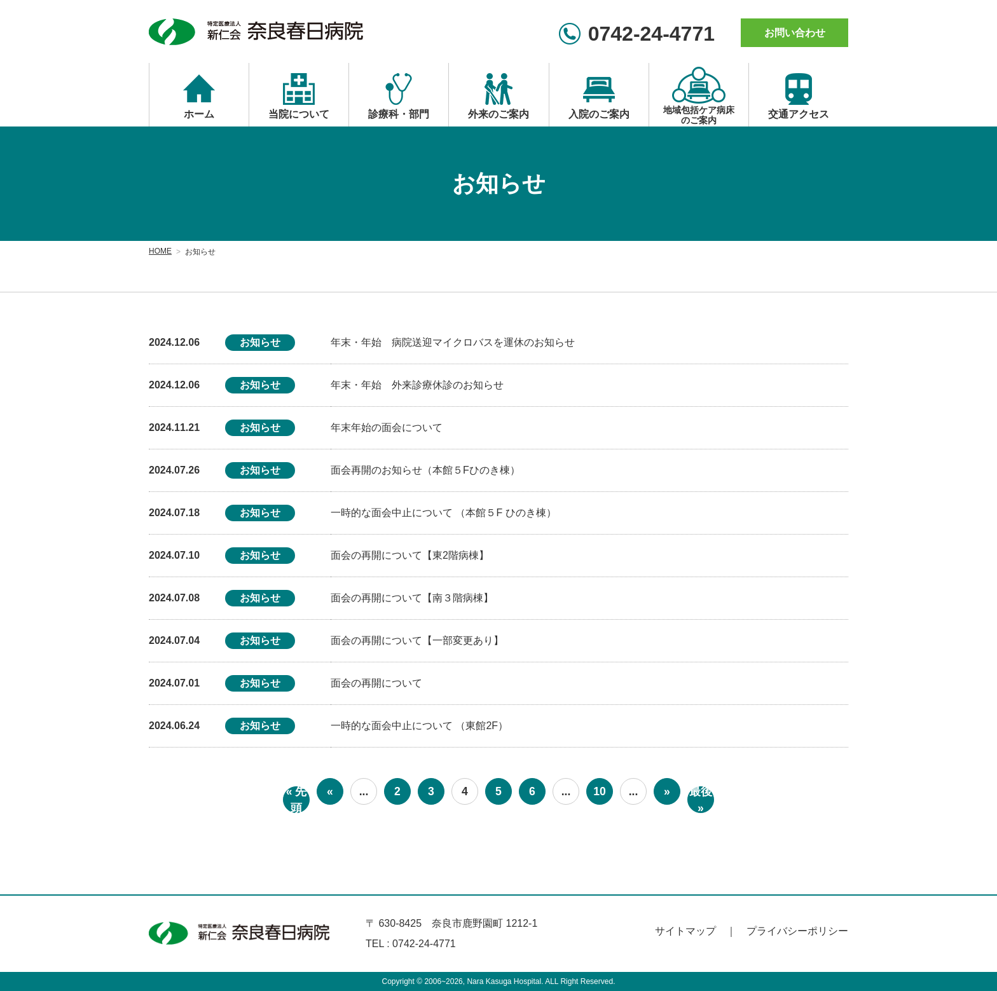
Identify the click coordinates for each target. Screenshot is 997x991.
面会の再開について (376, 683)
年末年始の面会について (387, 427)
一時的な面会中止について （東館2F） (419, 725)
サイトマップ (685, 931)
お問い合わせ (794, 32)
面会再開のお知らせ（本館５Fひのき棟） (425, 470)
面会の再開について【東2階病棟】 (410, 555)
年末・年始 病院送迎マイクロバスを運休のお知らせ (453, 342)
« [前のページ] (330, 791)
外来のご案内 (498, 114)
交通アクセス (798, 114)
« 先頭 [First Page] (296, 799)
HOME (160, 251)
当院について (298, 114)
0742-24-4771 (651, 33)
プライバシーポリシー (797, 931)
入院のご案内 (598, 114)
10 (599, 791)
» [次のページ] (667, 791)
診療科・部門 (398, 114)
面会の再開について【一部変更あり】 (417, 640)
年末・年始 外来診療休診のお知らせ (417, 384)
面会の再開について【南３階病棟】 (412, 597)
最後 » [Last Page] (700, 799)
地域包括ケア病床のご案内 (698, 115)
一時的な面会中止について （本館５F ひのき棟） (443, 512)
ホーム (199, 114)
